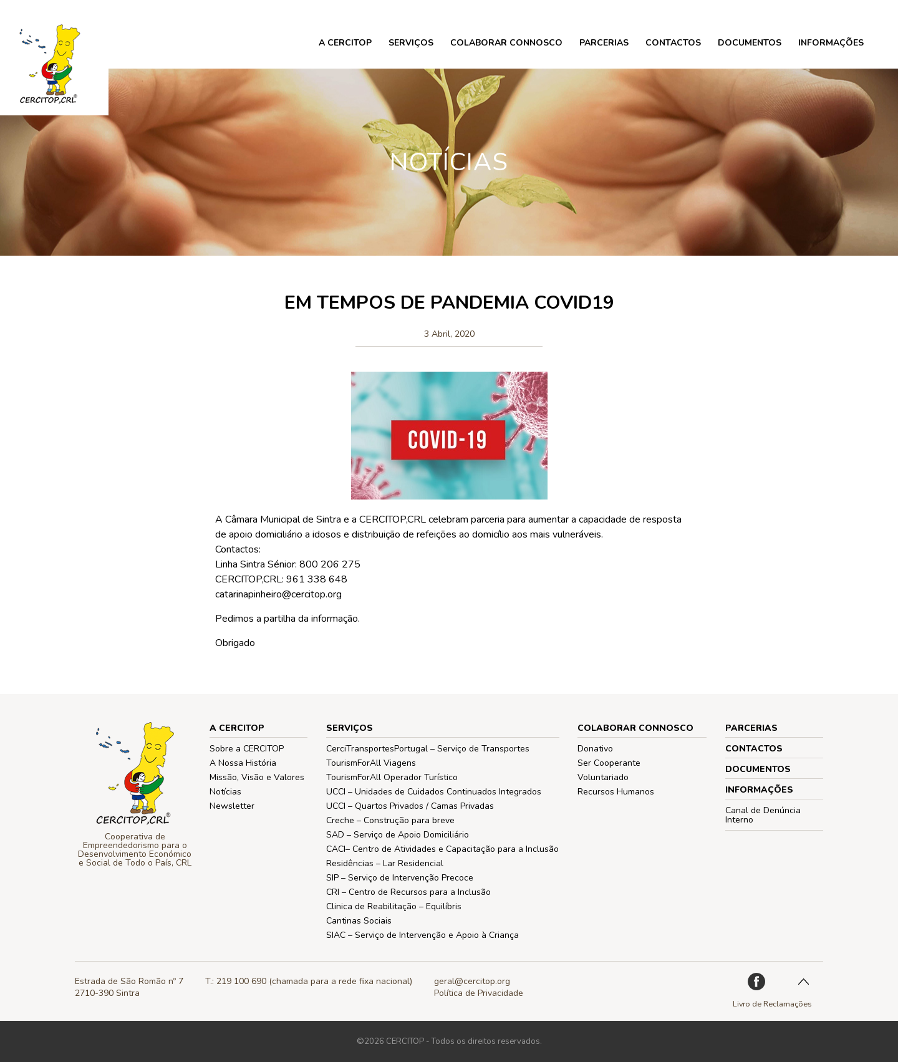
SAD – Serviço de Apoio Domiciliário (397, 835)
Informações (831, 43)
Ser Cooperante (608, 763)
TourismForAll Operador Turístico (392, 777)
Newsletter (232, 806)
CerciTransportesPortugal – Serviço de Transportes (427, 749)
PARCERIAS (604, 43)
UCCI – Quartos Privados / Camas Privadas (410, 806)
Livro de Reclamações (772, 1003)
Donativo (595, 749)
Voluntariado (603, 777)
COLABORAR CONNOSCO (506, 43)
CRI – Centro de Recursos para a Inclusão (408, 892)
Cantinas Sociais (359, 921)
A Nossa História (243, 763)
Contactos (673, 43)
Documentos (749, 43)
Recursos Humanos (615, 792)
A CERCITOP (345, 43)
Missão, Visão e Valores (257, 777)
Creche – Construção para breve (390, 820)
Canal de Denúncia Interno (763, 815)
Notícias (225, 792)
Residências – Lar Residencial (384, 863)
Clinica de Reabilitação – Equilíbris (393, 906)
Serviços (411, 43)
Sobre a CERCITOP (247, 749)
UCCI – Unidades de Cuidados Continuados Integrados (433, 792)
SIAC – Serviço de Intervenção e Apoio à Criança (422, 935)
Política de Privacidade (478, 993)
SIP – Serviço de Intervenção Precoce (399, 878)
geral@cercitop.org (472, 981)
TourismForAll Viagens (371, 763)
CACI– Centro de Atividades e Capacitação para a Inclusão (442, 849)
